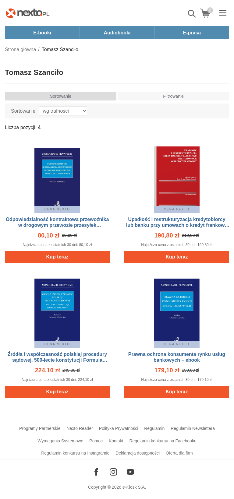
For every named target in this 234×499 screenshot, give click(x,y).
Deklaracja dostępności (137, 453)
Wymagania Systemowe (60, 440)
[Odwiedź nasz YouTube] (130, 472)
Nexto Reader (79, 428)
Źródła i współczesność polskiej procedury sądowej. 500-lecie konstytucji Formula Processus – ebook (57, 360)
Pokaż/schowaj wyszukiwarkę (192, 13)
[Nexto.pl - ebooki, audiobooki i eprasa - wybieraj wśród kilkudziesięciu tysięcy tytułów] (28, 13)
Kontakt (116, 440)
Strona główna (20, 49)
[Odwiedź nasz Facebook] (96, 472)
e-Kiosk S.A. (134, 487)
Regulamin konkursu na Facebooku (162, 440)
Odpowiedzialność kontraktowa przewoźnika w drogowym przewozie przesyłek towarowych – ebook (57, 225)
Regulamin (154, 428)
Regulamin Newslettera (193, 428)
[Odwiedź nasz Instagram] (113, 472)
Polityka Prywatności (118, 428)
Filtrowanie (173, 96)
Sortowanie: (24, 111)
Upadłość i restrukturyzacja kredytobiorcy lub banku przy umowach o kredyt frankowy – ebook (177, 225)
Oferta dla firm (179, 453)
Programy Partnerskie (39, 428)
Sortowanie (60, 96)
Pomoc (96, 440)
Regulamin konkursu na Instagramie (75, 453)
